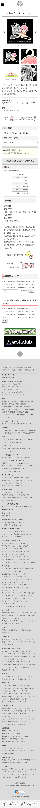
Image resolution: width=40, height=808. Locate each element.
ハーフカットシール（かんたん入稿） (13, 395)
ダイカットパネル (7, 451)
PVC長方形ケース (7, 618)
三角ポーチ (5, 762)
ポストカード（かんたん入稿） (11, 384)
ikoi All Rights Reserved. (23, 796)
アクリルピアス (7, 582)
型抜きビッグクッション (9, 679)
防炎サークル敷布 (21, 699)
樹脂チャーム (22, 777)
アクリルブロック (7, 601)
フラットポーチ (7, 713)
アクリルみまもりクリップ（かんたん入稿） (15, 559)
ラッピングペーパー (8, 531)
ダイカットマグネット (22, 483)
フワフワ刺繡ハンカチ (17, 739)
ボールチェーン (32, 769)
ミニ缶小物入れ (22, 656)
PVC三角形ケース (19, 618)
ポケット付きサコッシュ (9, 721)
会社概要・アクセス (9, 367)
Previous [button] (4, 32)
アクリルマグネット (24, 585)
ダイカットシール (7, 477)
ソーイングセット (22, 659)
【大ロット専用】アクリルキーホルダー (14, 606)
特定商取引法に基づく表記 (25, 367)
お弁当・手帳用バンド (9, 696)
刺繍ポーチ (27, 736)
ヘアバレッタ (31, 664)
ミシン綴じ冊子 (7, 414)
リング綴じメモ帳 (24, 495)
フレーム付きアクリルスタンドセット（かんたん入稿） (19, 562)
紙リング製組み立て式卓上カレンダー (13, 522)
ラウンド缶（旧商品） (9, 659)
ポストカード (6, 460)
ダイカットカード (7, 457)
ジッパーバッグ (24, 531)
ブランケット (17, 691)
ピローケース (6, 534)
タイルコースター (7, 644)
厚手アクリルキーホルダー (25, 568)
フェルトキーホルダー (9, 685)
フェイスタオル (21, 696)
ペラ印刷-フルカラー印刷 (9, 430)
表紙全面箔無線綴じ (21, 404)
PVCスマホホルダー (20, 621)
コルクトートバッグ (8, 719)
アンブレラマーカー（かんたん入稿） (13, 554)
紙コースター (6, 639)
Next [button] (36, 32)
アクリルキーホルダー (9, 568)
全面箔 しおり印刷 (15, 439)
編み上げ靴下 (6, 708)
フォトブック (6, 417)
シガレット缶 (31, 654)
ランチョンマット (26, 693)
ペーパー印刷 (6, 506)
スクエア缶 (13, 656)
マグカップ (5, 748)
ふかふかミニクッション (24, 676)
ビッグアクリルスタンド (27, 595)
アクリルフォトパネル (21, 601)
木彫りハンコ (18, 667)
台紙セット (29, 534)
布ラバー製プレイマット (9, 701)
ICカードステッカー (8, 486)
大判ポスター (6, 448)
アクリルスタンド (7, 576)
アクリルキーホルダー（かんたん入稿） (14, 543)
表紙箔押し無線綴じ (8, 404)
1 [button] (15, 45)
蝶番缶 (24, 654)
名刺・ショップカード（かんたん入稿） (14, 386)
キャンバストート (7, 716)
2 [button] (18, 45)
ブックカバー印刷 (7, 424)
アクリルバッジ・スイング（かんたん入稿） (15, 557)
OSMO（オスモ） (28, 667)
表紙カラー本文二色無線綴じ (11, 409)
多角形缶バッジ (26, 630)
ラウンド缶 (31, 656)
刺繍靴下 (4, 731)
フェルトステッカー (23, 685)
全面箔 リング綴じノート (9, 495)
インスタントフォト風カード (23, 457)
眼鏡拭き (31, 688)
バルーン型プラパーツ (19, 771)
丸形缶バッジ (6, 630)
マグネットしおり (7, 442)
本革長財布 (26, 760)
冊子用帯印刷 (18, 424)
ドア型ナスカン (13, 769)
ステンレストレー (7, 654)
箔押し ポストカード (17, 460)
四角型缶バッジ (16, 630)
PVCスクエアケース (29, 615)
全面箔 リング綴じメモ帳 (24, 497)
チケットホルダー (7, 615)
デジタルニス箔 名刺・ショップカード (14, 468)
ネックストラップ (7, 693)
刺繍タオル (5, 739)
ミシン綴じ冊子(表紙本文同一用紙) (23, 414)
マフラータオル (32, 696)
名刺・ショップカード (9, 466)
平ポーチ (34, 760)
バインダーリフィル (28, 774)
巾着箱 (23, 534)
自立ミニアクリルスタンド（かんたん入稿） (15, 551)
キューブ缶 (17, 654)
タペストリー (26, 691)
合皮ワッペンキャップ (21, 724)
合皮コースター (7, 642)
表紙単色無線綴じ (7, 406)
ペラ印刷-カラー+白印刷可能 (27, 430)
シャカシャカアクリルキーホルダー (13, 571)
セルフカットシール (8, 480)
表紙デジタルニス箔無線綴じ (23, 406)
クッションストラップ (9, 676)
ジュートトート (19, 716)
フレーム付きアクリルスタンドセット (13, 598)
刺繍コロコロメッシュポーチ (11, 733)
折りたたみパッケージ (9, 537)
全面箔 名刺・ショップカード (26, 466)
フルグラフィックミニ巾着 (19, 688)
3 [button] (22, 45)
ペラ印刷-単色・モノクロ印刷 (11, 433)
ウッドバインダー (7, 667)
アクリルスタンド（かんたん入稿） (13, 548)
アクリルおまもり (29, 593)
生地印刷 (12, 699)
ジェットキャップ (7, 724)
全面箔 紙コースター (17, 639)
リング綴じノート (7, 492)
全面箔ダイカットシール (21, 477)
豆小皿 (12, 753)
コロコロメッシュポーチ (9, 711)
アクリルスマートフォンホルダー (12, 593)
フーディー (20, 708)
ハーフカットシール (8, 483)
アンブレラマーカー (19, 582)
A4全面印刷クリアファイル (10, 613)
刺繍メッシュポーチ (15, 731)
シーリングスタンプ (8, 651)
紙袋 (16, 531)
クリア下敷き (18, 615)
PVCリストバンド (7, 621)
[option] (20, 31)
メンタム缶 (5, 656)
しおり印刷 (5, 439)
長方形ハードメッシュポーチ (27, 711)
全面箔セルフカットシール (23, 480)
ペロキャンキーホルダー (9, 585)
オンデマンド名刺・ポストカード (12, 471)
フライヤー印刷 (16, 506)
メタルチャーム (12, 777)
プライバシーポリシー (10, 370)
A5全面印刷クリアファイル (28, 613)
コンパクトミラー (27, 651)
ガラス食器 (5, 753)
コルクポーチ (29, 716)
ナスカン (4, 769)
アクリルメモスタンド (26, 579)
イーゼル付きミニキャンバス (21, 662)
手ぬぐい (16, 693)
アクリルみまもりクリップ (10, 595)
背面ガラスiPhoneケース (9, 670)
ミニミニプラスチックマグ (26, 751)
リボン (4, 777)
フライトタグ (6, 688)
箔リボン (18, 651)
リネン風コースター (31, 642)
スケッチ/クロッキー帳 (9, 500)
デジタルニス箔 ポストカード (25, 463)
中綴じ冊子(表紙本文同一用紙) (19, 412)
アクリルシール (7, 587)
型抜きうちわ (18, 525)
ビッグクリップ (21, 664)
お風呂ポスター (16, 448)
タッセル (18, 774)
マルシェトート (23, 721)
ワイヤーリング (7, 771)
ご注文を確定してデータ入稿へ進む (20, 161)
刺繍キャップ (21, 741)
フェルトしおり (19, 442)
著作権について (29, 370)
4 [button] (25, 45)
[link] (20, 793)
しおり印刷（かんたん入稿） (11, 389)
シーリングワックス (8, 774)
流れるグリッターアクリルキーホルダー (14, 574)
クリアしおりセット (28, 439)
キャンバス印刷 (7, 662)
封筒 (3, 516)
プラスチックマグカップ (9, 751)
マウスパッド (22, 701)
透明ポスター (26, 448)
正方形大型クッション (25, 679)
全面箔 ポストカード (8, 463)
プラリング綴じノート (21, 492)
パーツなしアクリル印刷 (20, 587)
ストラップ (22, 769)
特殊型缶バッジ (7, 633)
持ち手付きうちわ (7, 525)
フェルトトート (20, 719)
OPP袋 (19, 537)
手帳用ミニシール (20, 486)
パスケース (25, 762)
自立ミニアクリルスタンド (10, 579)
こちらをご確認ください (11, 110)
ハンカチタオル (7, 691)
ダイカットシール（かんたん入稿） (13, 392)
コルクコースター (18, 642)
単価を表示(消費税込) (10, 170)
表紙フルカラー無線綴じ (9, 401)
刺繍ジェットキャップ (9, 741)
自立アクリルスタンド (21, 576)
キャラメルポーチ (15, 762)
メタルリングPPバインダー (10, 623)
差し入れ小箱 (15, 534)
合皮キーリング (7, 760)
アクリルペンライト (8, 603)
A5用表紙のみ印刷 (7, 509)
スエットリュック (31, 719)
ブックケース (27, 424)
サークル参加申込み (8, 377)
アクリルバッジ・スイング (10, 590)
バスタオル (5, 699)
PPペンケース (31, 621)
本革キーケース (17, 760)
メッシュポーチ (30, 708)
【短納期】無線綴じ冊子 (25, 401)
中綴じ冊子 (5, 412)
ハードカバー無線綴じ (28, 409)
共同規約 (20, 370)
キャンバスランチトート (20, 713)
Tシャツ (13, 708)
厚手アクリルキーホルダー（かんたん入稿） (15, 546)
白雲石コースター (30, 639)
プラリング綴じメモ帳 (9, 497)
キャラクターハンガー (9, 664)
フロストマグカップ (16, 748)
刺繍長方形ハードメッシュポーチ (12, 736)
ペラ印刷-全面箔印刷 (27, 433)
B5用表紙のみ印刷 (27, 506)
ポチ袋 (8, 516)
